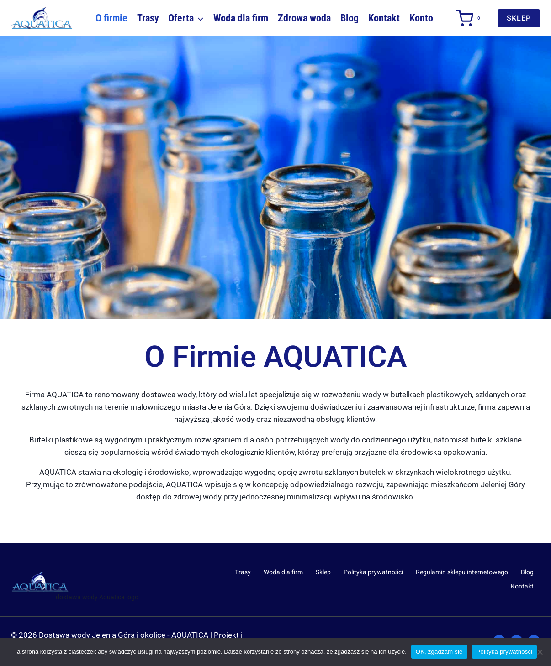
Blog (349, 18)
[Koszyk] (467, 18)
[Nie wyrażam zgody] (539, 651)
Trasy (148, 18)
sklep (519, 18)
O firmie (111, 18)
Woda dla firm (240, 18)
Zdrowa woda (304, 18)
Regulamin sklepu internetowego (462, 572)
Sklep (323, 572)
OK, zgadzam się (439, 651)
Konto (421, 18)
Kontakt (384, 18)
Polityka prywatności (373, 572)
